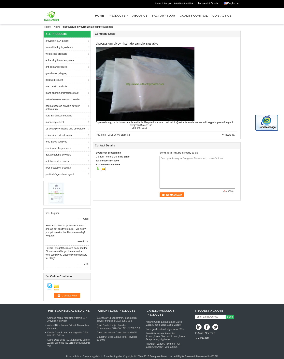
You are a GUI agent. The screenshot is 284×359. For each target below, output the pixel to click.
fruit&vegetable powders (58, 154)
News (57, 26)
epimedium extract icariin (59, 135)
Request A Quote (207, 3)
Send (230, 316)
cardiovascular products (58, 148)
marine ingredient (55, 122)
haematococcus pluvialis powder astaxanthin (63, 108)
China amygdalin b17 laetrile (98, 356)
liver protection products (58, 167)
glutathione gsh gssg (56, 73)
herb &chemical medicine (59, 115)
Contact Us (221, 15)
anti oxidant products (56, 67)
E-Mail (199, 333)
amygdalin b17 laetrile (57, 40)
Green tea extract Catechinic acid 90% (117, 332)
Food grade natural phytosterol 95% (165, 329)
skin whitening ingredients (59, 47)
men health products (56, 86)
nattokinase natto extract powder (63, 99)
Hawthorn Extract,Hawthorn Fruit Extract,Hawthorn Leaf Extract (163, 345)
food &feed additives (56, 141)
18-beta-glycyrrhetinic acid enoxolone (65, 128)
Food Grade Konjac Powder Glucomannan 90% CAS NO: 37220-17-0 (118, 327)
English (234, 2)
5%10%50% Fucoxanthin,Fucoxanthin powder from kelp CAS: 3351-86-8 (117, 319)
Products (117, 15)
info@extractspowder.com (186, 122)
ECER (214, 356)
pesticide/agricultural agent (60, 174)
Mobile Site (202, 338)
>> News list (228, 134)
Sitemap (210, 333)
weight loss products (56, 53)
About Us (139, 15)
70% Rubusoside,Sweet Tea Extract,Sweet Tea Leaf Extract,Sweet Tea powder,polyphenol (166, 336)
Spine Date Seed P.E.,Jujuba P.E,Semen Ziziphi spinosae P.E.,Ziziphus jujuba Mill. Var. (69, 342)
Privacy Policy (73, 356)
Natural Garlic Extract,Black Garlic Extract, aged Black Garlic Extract (164, 323)
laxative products (54, 80)
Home (99, 15)
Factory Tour (163, 15)
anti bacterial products (57, 161)
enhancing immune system (60, 60)
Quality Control (194, 15)
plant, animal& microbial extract (62, 93)
